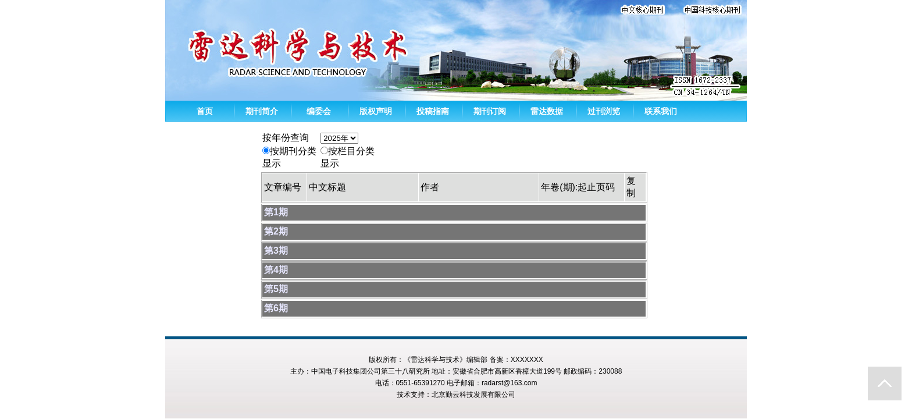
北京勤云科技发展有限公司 (473, 394)
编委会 (319, 111)
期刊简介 (261, 111)
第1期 (276, 212)
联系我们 (660, 111)
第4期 (276, 270)
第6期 (276, 308)
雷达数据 (546, 111)
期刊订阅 (489, 111)
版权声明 (375, 111)
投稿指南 (432, 111)
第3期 (276, 250)
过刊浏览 (603, 111)
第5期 (276, 289)
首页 (205, 111)
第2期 (276, 231)
